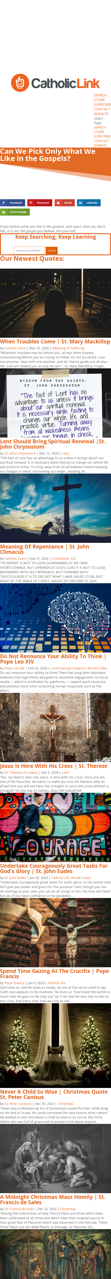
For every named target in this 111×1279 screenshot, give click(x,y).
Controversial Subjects (68, 668)
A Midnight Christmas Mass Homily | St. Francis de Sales (52, 1199)
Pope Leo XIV (14, 668)
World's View (97, 668)
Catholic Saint (15, 348)
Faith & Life (60, 878)
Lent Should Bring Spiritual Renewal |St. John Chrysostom (52, 444)
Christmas (65, 1103)
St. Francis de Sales (19, 1209)
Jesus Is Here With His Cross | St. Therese (53, 765)
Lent (65, 453)
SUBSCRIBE (102, 136)
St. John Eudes (15, 878)
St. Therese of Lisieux (21, 772)
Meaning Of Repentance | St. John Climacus (44, 549)
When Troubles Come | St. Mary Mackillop (55, 341)
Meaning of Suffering (68, 348)
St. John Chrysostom (20, 453)
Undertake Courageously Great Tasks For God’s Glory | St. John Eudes (54, 868)
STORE (99, 99)
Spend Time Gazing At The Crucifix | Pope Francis (54, 973)
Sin (73, 558)
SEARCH (100, 95)
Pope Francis (14, 983)
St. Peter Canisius (18, 1103)
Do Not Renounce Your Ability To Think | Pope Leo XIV (53, 658)
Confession (60, 558)
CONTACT (102, 109)
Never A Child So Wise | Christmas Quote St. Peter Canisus (54, 1094)
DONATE (101, 113)
